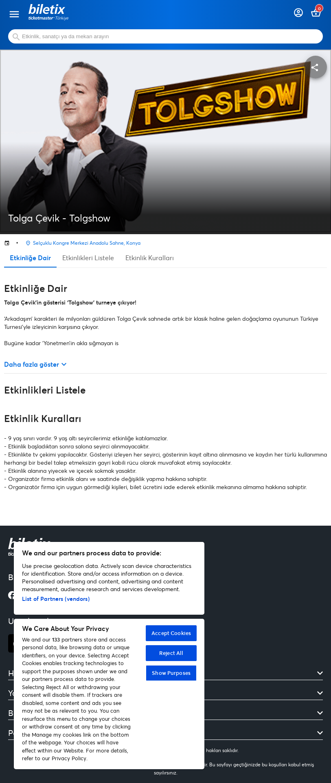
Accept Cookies (171, 633)
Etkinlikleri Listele (88, 257)
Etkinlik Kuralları (149, 257)
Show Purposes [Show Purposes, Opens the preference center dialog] (171, 672)
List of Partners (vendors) (56, 598)
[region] (109, 655)
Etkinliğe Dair (30, 257)
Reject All (171, 653)
